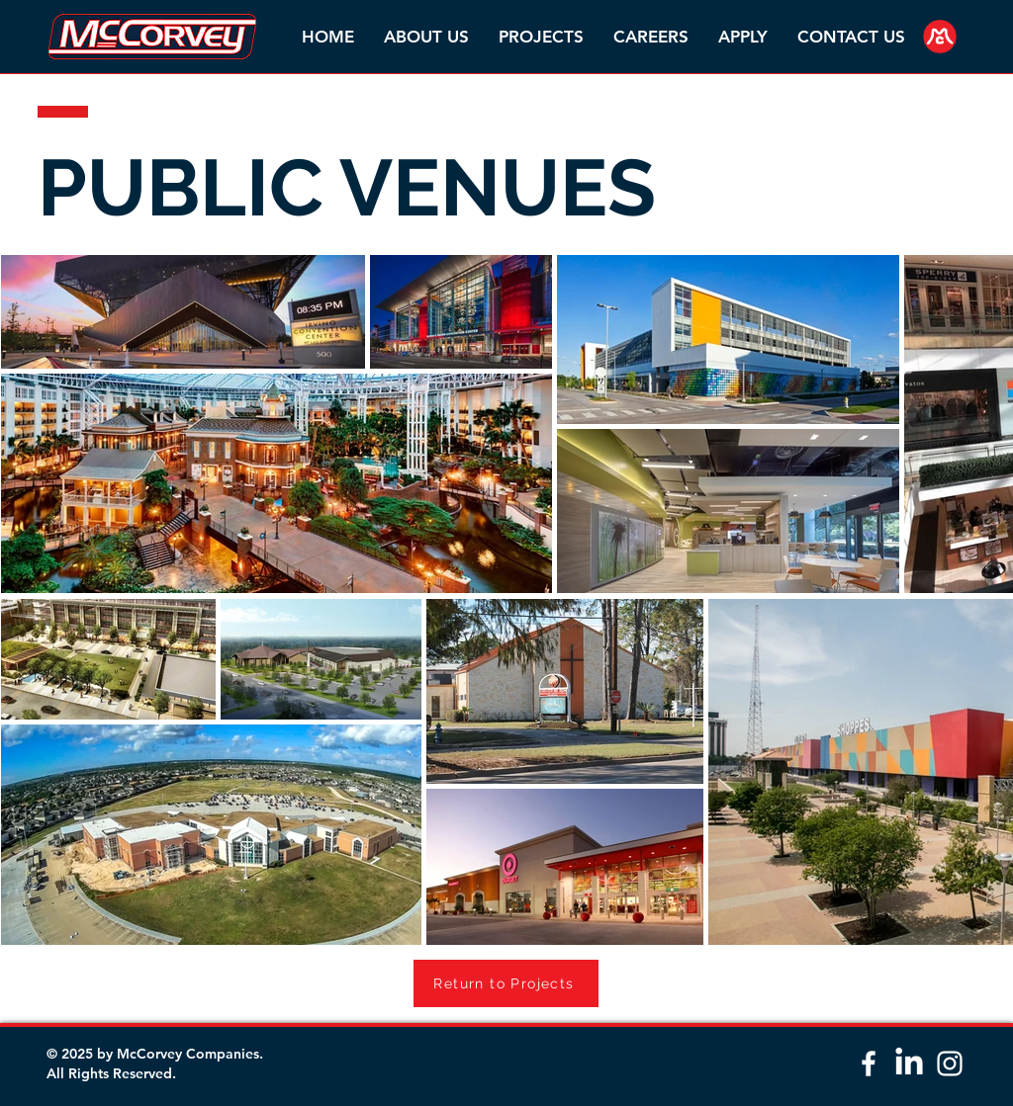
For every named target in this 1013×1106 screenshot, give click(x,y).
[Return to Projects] (506, 983)
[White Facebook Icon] (868, 1063)
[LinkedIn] (909, 1063)
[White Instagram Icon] (950, 1063)
